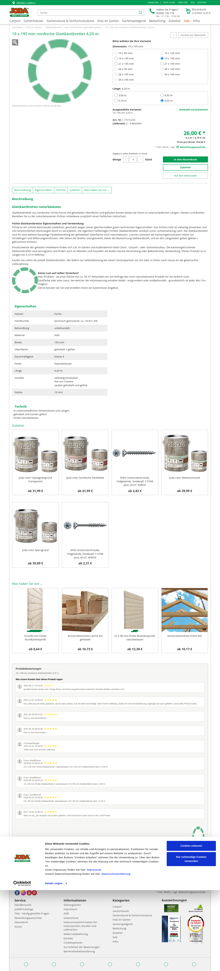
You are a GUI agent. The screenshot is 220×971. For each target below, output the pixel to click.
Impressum (94, 950)
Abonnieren (155, 879)
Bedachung (157, 21)
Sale (187, 21)
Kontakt (202, 2)
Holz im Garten (108, 21)
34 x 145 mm (172, 74)
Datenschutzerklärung (116, 954)
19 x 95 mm (125, 53)
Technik (60, 190)
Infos (196, 21)
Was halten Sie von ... (96, 190)
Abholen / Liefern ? (24, 3)
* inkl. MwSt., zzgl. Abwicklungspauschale (180, 892)
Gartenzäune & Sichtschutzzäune (70, 21)
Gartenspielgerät (134, 21)
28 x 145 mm (172, 69)
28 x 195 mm (126, 74)
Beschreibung (22, 190)
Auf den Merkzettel (185, 175)
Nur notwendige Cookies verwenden (191, 939)
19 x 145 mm (126, 58)
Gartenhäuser (33, 21)
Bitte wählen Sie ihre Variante (132, 41)
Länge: (117, 88)
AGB (66, 913)
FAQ (193, 2)
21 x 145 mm (126, 63)
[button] (153, 2)
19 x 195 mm (172, 58)
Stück (148, 159)
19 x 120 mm (172, 53)
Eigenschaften (43, 190)
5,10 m (122, 100)
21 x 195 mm (172, 63)
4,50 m (168, 95)
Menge (117, 159)
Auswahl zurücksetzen (193, 109)
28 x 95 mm (125, 69)
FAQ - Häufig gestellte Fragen (32, 913)
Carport (14, 21)
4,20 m (168, 100)
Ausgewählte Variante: (127, 109)
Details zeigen (53, 964)
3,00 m (122, 95)
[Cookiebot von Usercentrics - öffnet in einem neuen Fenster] (22, 964)
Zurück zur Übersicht (193, 35)
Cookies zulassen (191, 926)
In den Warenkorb (185, 159)
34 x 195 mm (126, 79)
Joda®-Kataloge (24, 909)
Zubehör (174, 21)
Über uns (183, 2)
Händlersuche (23, 904)
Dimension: (120, 46)
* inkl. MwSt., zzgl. (180, 147)
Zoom (15, 42)
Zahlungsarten (72, 904)
